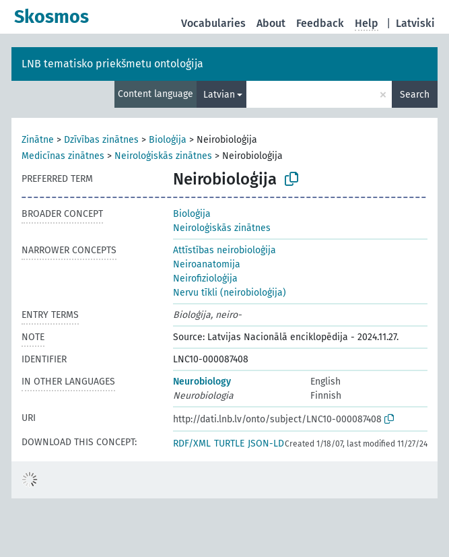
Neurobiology (202, 381)
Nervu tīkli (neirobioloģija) (229, 292)
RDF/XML (192, 443)
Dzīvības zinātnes (101, 139)
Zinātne (38, 139)
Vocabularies (213, 23)
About (270, 23)
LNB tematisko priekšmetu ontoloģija (112, 63)
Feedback (320, 23)
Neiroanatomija (206, 264)
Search (414, 94)
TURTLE (229, 443)
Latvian (219, 94)
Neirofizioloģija (205, 278)
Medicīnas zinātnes (63, 156)
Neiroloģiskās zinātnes (163, 156)
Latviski (415, 23)
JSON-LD (266, 443)
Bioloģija (167, 139)
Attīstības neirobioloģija (224, 250)
